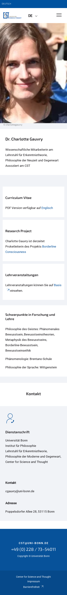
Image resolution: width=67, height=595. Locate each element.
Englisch (47, 208)
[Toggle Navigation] (59, 15)
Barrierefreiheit (33, 587)
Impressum (33, 581)
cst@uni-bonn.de (33, 543)
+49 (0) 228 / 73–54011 (33, 549)
